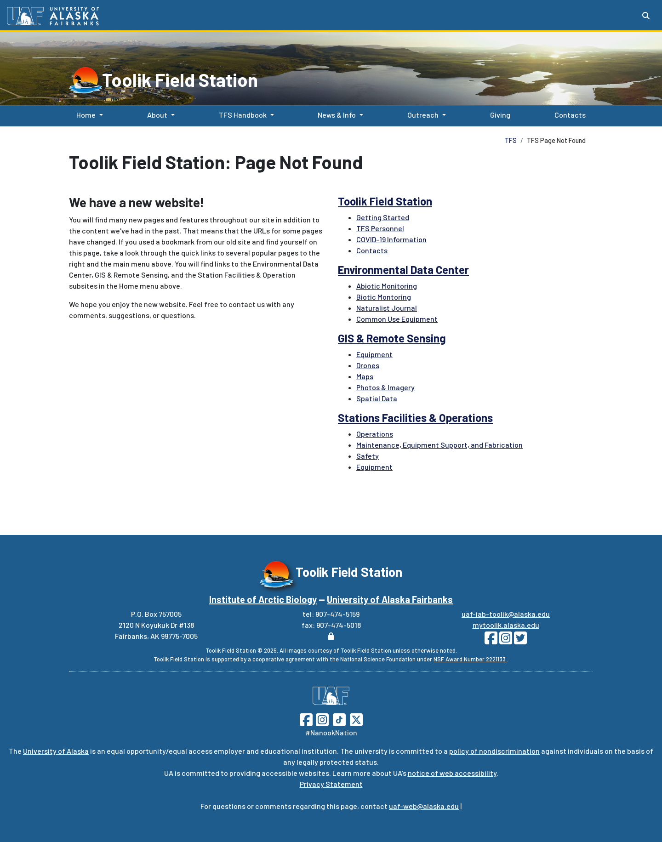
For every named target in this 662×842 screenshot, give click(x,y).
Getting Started (382, 217)
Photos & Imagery (385, 387)
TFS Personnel (380, 228)
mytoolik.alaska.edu (506, 624)
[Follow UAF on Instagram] (321, 718)
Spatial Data (376, 398)
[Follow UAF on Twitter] (356, 718)
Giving (498, 114)
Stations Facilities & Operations (415, 417)
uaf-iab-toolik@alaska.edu (506, 613)
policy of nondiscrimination (494, 750)
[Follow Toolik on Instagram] (504, 640)
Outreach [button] (423, 114)
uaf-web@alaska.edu (424, 806)
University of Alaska (56, 750)
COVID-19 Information (391, 239)
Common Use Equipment (397, 318)
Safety (367, 455)
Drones (367, 365)
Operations (374, 433)
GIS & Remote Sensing (392, 338)
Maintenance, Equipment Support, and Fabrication (439, 444)
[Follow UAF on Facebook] (306, 718)
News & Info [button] (337, 114)
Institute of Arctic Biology (263, 599)
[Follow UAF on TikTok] (339, 718)
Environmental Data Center (403, 269)
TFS (511, 140)
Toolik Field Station (180, 79)
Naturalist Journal (386, 307)
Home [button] (86, 114)
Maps (364, 376)
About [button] (157, 114)
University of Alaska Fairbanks (390, 599)
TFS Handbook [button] (243, 114)
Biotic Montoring (383, 296)
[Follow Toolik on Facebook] (491, 640)
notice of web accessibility (452, 772)
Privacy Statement (331, 783)
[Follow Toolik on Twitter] (519, 640)
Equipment (374, 354)
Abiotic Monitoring (386, 285)
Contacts (568, 114)
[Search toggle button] (646, 15)
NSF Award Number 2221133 (470, 659)
